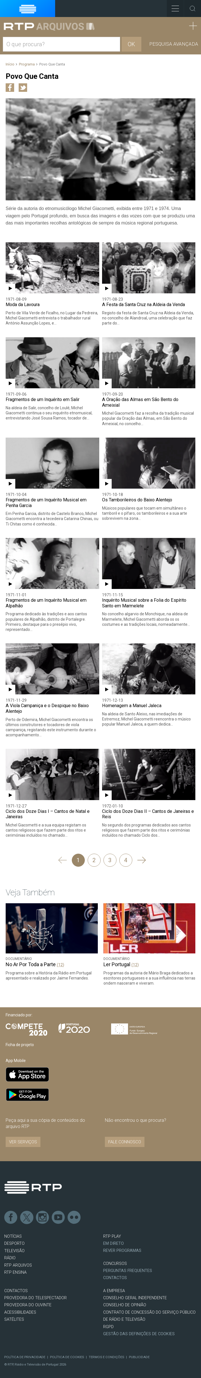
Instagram (42, 1217)
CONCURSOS (115, 1263)
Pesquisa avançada (173, 44)
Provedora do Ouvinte (27, 1305)
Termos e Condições (106, 1357)
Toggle (192, 8)
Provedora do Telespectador (35, 1298)
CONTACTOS (16, 1290)
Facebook (11, 1217)
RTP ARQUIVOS (18, 1265)
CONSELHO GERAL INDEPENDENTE (135, 1298)
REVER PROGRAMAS (122, 1250)
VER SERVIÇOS (23, 1141)
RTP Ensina (15, 1272)
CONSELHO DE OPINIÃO (124, 1305)
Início (10, 64)
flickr (74, 1217)
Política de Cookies (67, 1357)
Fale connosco (124, 1141)
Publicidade (139, 1357)
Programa (27, 64)
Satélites (14, 1319)
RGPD (108, 1326)
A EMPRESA (114, 1290)
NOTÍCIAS (13, 1236)
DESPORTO (14, 1243)
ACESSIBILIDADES (20, 1312)
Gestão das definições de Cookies (139, 1334)
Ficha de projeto (20, 1044)
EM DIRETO (113, 1243)
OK (131, 44)
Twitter (27, 1217)
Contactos (115, 1277)
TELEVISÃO (14, 1250)
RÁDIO (10, 1258)
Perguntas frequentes (127, 1270)
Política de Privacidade (24, 1357)
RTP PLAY (112, 1236)
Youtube (58, 1217)
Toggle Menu (173, 6)
